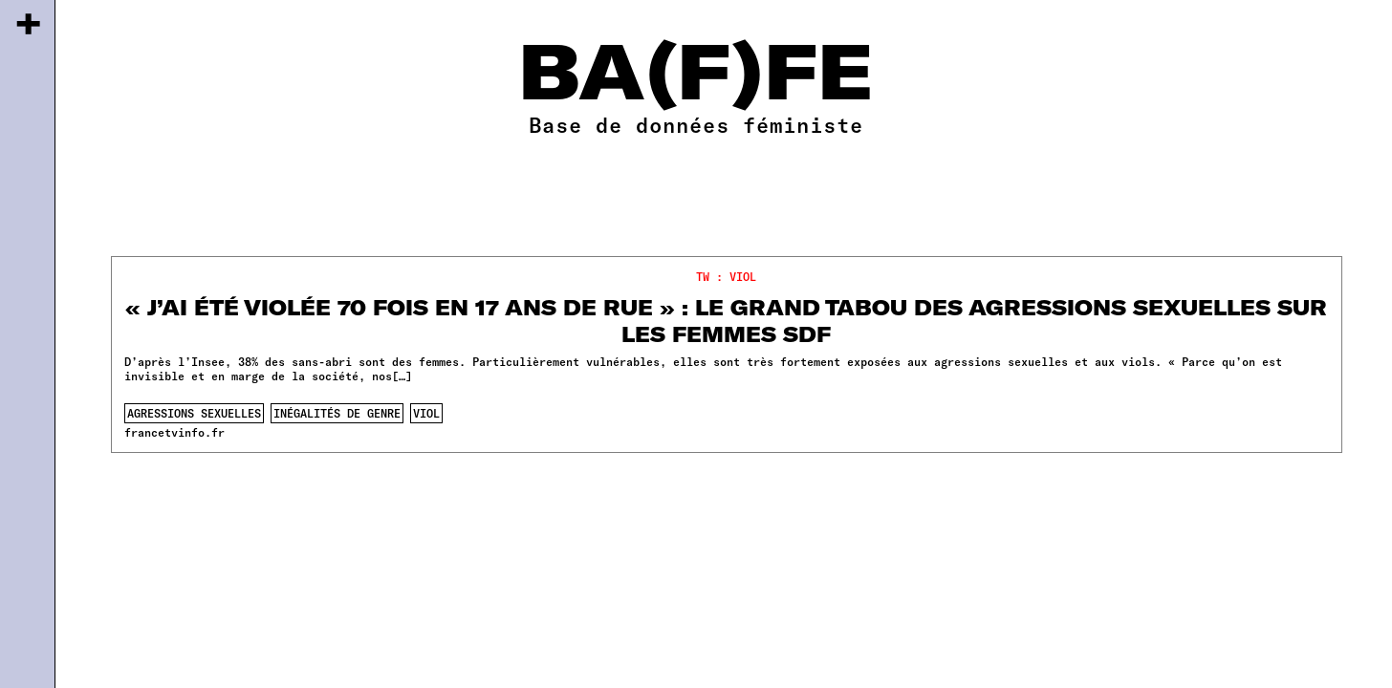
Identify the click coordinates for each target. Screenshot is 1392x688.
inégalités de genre (337, 412)
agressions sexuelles (194, 412)
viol (426, 412)
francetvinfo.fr (174, 432)
